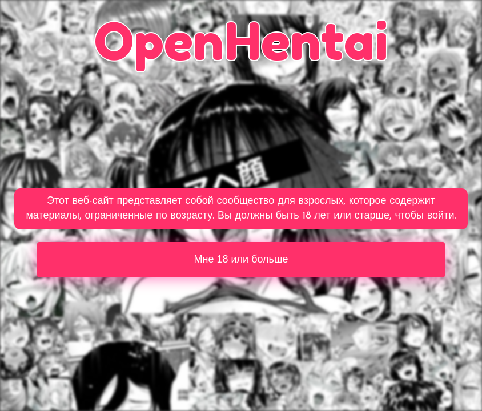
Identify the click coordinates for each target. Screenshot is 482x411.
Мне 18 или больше (241, 259)
